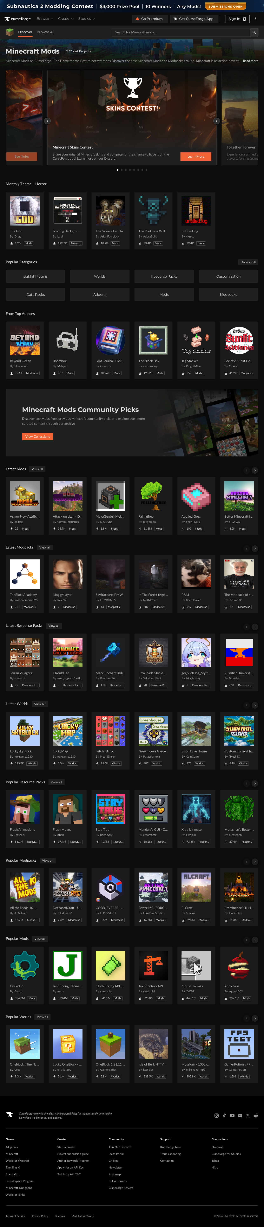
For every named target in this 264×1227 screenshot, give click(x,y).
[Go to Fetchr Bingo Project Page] (111, 741)
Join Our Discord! (120, 1147)
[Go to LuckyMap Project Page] (68, 741)
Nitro (215, 1167)
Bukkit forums (118, 1181)
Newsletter (116, 1167)
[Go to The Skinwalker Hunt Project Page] (111, 220)
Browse (45, 19)
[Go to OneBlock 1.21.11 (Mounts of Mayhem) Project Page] (111, 1054)
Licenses (60, 1216)
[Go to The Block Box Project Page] (153, 350)
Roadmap (115, 1174)
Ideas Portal (116, 1154)
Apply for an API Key (70, 1167)
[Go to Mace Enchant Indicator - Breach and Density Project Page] (111, 662)
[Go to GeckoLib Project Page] (25, 975)
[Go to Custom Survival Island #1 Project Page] (239, 741)
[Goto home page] (18, 19)
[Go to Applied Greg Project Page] (196, 506)
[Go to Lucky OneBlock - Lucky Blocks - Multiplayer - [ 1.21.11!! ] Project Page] (68, 1054)
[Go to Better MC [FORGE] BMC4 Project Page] (153, 897)
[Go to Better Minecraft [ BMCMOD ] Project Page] (239, 506)
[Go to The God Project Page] (25, 220)
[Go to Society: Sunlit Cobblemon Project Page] (239, 350)
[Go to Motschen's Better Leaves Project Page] (239, 819)
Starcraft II (12, 1174)
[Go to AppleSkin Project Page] (239, 975)
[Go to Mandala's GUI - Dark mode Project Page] (153, 819)
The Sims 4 (13, 1167)
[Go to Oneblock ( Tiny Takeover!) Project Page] (25, 1054)
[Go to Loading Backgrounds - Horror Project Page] (68, 220)
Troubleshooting (170, 1154)
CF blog (113, 1160)
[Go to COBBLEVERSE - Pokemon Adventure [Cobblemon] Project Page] (111, 897)
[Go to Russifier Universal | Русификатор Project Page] (239, 662)
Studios (87, 19)
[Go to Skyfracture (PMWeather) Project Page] (111, 584)
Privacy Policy (40, 1216)
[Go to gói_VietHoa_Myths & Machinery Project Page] (196, 662)
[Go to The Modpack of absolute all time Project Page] (239, 584)
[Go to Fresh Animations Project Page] (25, 819)
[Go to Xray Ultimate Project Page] (196, 819)
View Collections (37, 436)
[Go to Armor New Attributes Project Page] (25, 506)
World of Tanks (15, 1194)
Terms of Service (15, 1216)
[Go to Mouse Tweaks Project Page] (196, 975)
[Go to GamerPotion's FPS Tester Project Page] (239, 1054)
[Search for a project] (181, 32)
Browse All (45, 32)
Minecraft (12, 1154)
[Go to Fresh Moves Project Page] (68, 819)
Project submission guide (73, 1154)
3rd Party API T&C (69, 1174)
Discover (25, 32)
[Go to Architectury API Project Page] (153, 975)
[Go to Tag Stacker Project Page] (196, 350)
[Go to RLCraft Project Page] (196, 897)
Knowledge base (170, 1147)
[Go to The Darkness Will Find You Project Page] (153, 220)
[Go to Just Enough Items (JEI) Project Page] (68, 975)
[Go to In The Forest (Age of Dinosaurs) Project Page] (153, 584)
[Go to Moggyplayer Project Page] (68, 584)
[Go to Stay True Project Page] (111, 819)
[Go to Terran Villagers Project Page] (25, 662)
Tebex (215, 1160)
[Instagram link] (216, 1115)
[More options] (256, 19)
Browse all (248, 262)
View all (37, 469)
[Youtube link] (232, 1115)
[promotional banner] (132, 6)
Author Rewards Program (73, 1160)
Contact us (167, 1160)
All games (12, 1147)
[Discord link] (240, 1115)
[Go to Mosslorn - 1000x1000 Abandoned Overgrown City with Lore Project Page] (196, 1054)
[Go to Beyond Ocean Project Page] (25, 350)
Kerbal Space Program (20, 1181)
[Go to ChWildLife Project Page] (68, 662)
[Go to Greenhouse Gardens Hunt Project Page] (153, 741)
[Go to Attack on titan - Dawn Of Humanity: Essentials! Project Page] (68, 506)
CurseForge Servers (121, 1188)
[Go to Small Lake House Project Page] (196, 741)
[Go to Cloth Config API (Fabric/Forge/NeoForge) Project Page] (111, 975)
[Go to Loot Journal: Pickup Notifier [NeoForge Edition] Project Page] (111, 350)
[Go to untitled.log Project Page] (196, 220)
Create (66, 19)
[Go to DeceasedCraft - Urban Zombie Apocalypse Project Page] (68, 897)
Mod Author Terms (83, 1216)
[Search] (254, 32)
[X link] (247, 1115)
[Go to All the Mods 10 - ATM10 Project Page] (25, 897)
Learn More (196, 156)
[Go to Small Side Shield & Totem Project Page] (153, 662)
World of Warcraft (17, 1160)
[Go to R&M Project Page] (196, 584)
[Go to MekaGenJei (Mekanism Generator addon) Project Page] (111, 506)
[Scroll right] (255, 470)
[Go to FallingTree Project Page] (153, 506)
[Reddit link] (255, 1115)
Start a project (66, 1147)
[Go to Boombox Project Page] (68, 350)
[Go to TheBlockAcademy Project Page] (25, 584)
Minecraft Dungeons (19, 1188)
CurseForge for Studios (226, 1154)
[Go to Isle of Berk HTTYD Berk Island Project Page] (153, 1054)
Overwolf (217, 1147)
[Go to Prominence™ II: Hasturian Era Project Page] (239, 897)
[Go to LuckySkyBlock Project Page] (25, 741)
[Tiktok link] (224, 1115)
